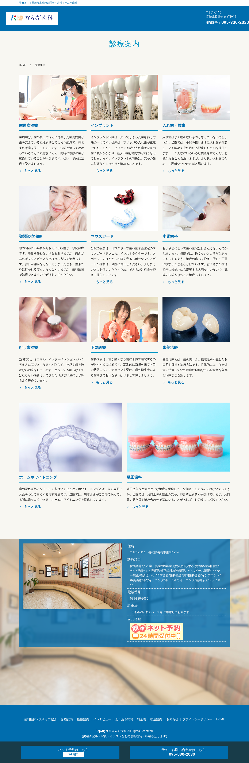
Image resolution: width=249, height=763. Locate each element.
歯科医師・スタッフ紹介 (88, 14)
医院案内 (125, 14)
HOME (183, 22)
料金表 (108, 22)
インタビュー (181, 14)
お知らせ (159, 22)
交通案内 (132, 22)
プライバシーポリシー (197, 719)
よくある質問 (80, 22)
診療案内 (151, 14)
